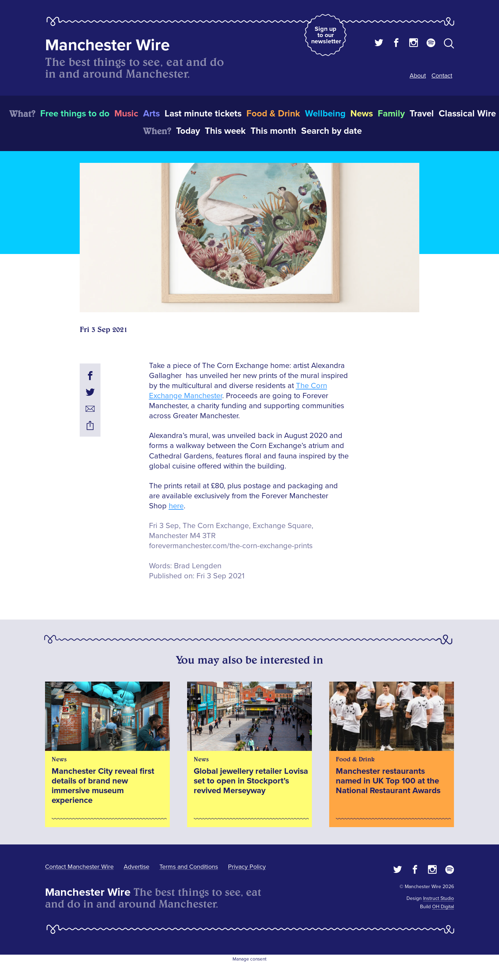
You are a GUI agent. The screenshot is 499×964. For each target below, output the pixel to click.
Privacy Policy (247, 866)
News (361, 113)
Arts (151, 113)
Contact (441, 75)
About (418, 75)
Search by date (331, 131)
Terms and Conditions (188, 866)
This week (225, 131)
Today (188, 131)
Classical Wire (467, 113)
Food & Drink (273, 113)
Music (126, 113)
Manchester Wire (107, 45)
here (176, 506)
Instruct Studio (438, 898)
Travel (422, 113)
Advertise (136, 866)
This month (273, 131)
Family (391, 113)
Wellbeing (325, 113)
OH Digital (443, 907)
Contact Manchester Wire (79, 866)
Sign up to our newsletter (326, 35)
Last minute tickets (203, 113)
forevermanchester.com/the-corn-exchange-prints (231, 546)
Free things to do (75, 113)
